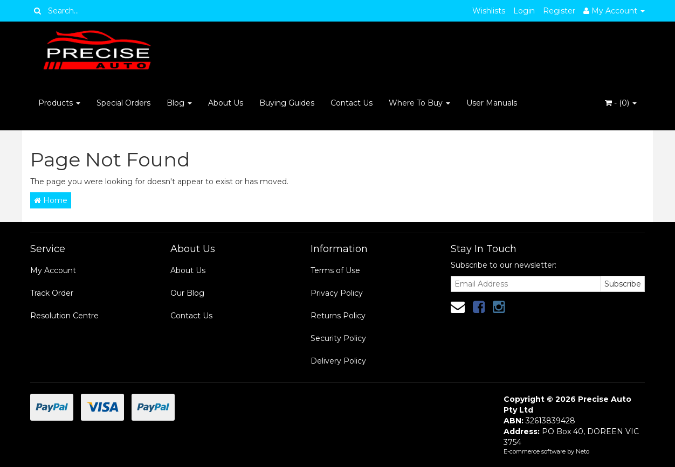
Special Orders (123, 103)
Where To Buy (419, 103)
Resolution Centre (64, 315)
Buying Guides (286, 103)
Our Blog (187, 293)
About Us (225, 103)
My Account (53, 270)
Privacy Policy (337, 293)
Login (524, 11)
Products (59, 103)
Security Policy (338, 338)
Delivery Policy (338, 361)
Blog (179, 103)
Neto (582, 451)
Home (50, 200)
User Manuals (491, 103)
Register (559, 11)
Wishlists (488, 11)
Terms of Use (335, 270)
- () (621, 103)
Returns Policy (338, 315)
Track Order (51, 293)
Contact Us (351, 103)
